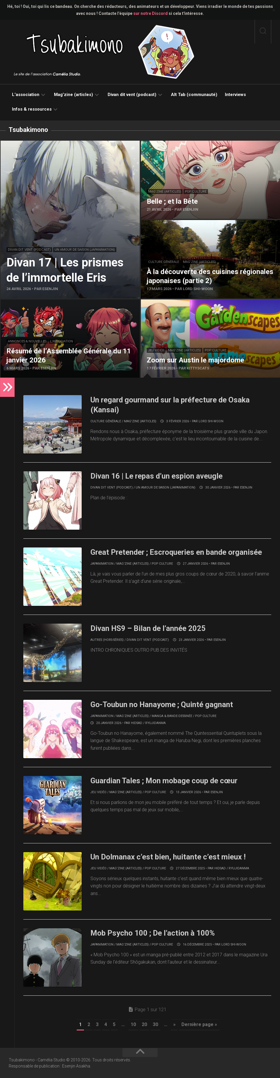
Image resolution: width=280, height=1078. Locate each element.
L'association (61, 341)
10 (133, 1024)
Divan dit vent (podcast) (132, 94)
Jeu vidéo (156, 350)
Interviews (235, 94)
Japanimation (101, 564)
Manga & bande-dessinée (172, 716)
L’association (25, 94)
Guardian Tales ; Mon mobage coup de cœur (164, 780)
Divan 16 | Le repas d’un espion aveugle (157, 476)
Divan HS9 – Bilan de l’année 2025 (148, 628)
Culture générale (163, 262)
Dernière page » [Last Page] (199, 1024)
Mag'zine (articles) (164, 191)
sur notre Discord (150, 13)
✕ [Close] (274, 10)
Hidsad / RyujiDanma (148, 723)
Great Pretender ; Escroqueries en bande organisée (177, 552)
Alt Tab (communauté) (194, 94)
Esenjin (246, 487)
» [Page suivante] (174, 1024)
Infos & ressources (32, 109)
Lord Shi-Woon (211, 421)
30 (155, 1024)
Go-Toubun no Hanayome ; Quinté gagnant (162, 704)
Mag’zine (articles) (73, 94)
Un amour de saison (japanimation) (85, 250)
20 (144, 1024)
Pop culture (195, 191)
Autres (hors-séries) (107, 640)
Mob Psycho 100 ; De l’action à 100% (152, 933)
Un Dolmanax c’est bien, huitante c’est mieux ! (168, 856)
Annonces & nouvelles (27, 341)
